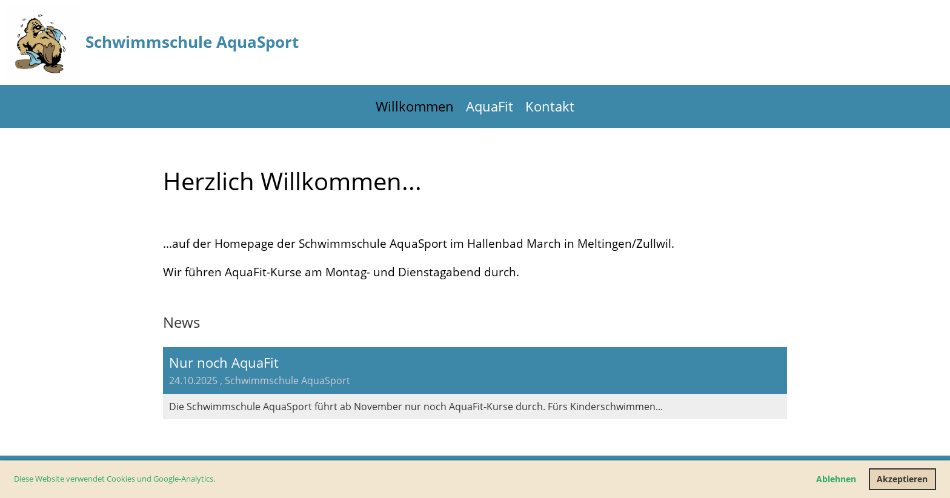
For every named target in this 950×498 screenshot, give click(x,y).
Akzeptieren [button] (902, 479)
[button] (218, 480)
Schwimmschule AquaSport (192, 42)
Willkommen (415, 106)
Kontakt (549, 106)
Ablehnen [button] (836, 479)
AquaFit (489, 106)
